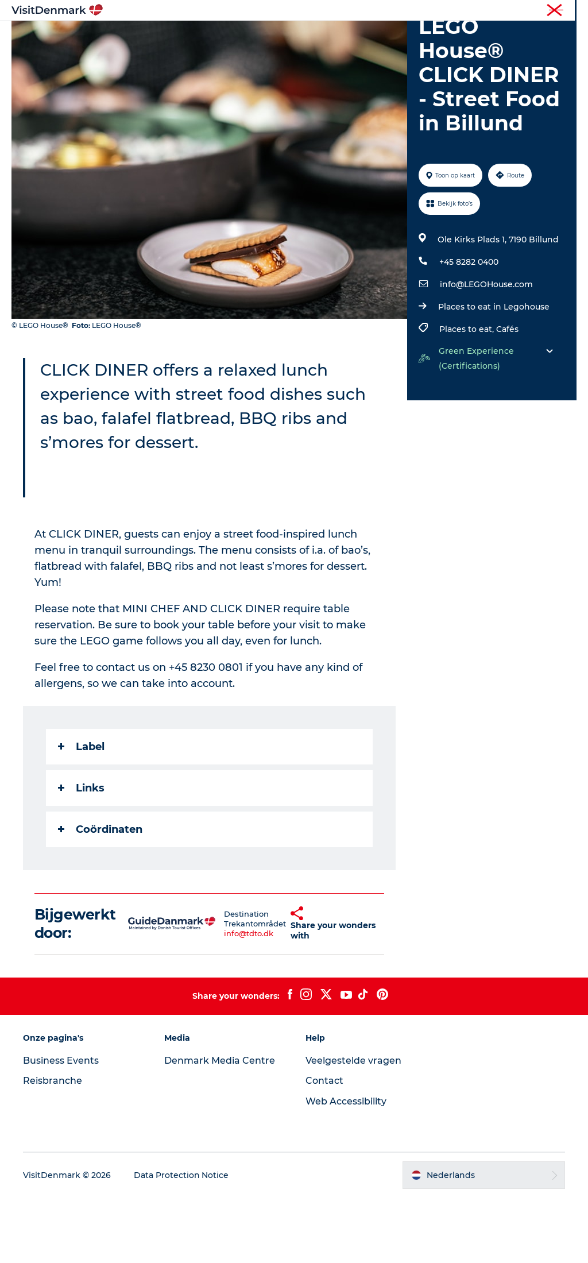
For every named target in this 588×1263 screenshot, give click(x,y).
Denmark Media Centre (219, 1125)
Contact (324, 1146)
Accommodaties (401, 37)
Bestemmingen (243, 37)
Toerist (485, 11)
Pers (569, 11)
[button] (273, 989)
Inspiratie (171, 37)
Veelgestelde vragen (353, 1125)
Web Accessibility (345, 1166)
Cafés (507, 394)
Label (81, 811)
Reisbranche (529, 11)
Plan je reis (294, 49)
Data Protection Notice (181, 1240)
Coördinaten (100, 894)
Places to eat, (467, 394)
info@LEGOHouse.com (486, 350)
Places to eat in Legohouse (494, 372)
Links (81, 853)
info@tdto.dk (230, 998)
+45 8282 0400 (468, 327)
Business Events (61, 1125)
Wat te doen (320, 37)
